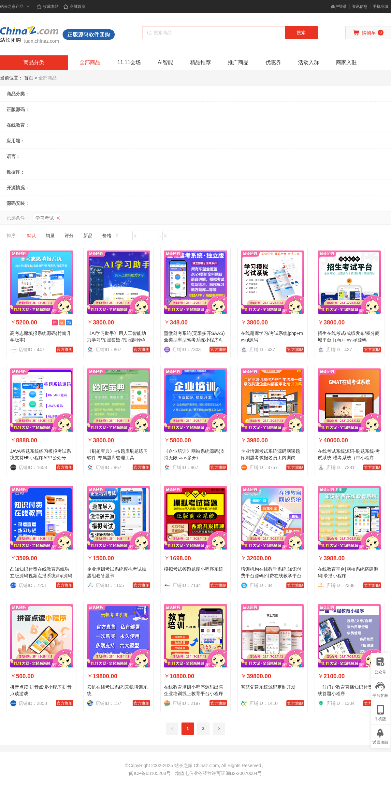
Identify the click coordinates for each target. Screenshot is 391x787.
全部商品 (90, 62)
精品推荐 (200, 62)
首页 (28, 77)
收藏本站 (47, 6)
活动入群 (308, 62)
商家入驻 (346, 62)
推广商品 (238, 62)
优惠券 (273, 62)
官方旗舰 (64, 349)
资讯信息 (360, 6)
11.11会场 (129, 62)
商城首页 (74, 6)
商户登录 (339, 6)
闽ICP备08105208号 (150, 773)
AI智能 (165, 62)
